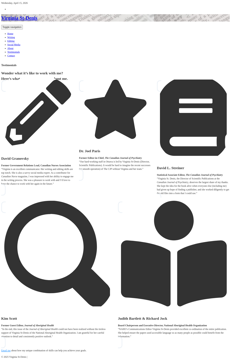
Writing (11, 37)
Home (10, 33)
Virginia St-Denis (19, 18)
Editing (11, 41)
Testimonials (13, 52)
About (10, 48)
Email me (6, 350)
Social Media (13, 44)
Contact (11, 55)
